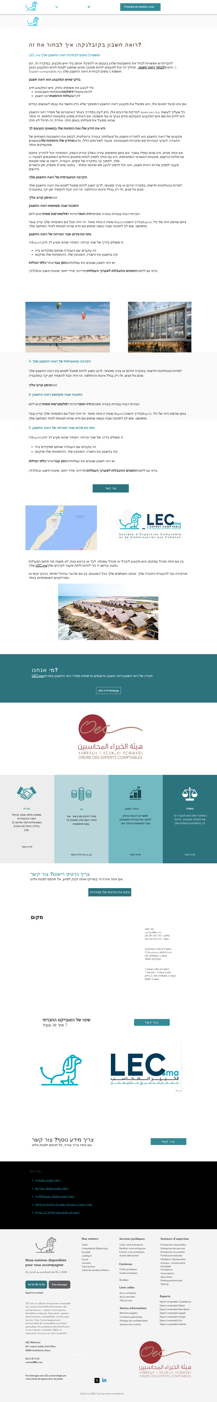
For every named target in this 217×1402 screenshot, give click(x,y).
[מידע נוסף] (135, 855)
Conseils (86, 1263)
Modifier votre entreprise (132, 1248)
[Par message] (59, 1285)
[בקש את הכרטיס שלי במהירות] (109, 892)
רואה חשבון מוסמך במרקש (52, 1188)
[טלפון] (56, 7)
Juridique (87, 1255)
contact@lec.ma (153, 932)
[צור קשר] (111, 488)
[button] (27, 847)
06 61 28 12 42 (32, 1358)
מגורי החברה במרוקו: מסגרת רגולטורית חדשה (64, 1204)
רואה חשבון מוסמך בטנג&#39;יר (55, 1196)
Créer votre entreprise (131, 1244)
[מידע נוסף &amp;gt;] (108, 690)
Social (85, 1259)
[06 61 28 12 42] (36, 1285)
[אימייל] (89, 7)
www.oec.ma (150, 112)
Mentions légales (129, 1313)
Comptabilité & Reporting (95, 1248)
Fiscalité (86, 1252)
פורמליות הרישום (172, 157)
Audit (84, 1244)
